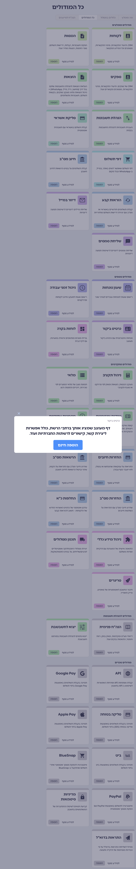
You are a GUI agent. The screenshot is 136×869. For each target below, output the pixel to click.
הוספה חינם (68, 445)
